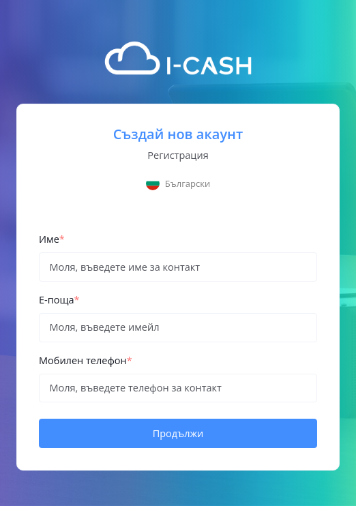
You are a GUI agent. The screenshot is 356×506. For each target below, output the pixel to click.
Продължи (178, 433)
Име (52, 239)
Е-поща (59, 299)
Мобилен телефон (85, 360)
